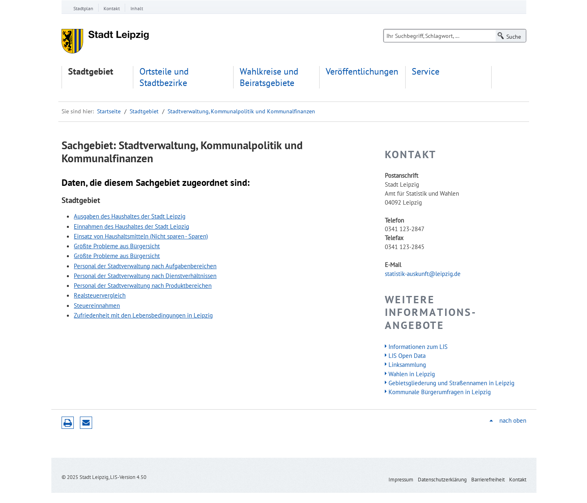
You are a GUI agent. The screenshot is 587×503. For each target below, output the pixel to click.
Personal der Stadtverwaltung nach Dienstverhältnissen (145, 275)
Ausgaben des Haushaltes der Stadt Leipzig (129, 216)
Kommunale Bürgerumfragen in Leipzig (439, 392)
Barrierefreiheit (488, 479)
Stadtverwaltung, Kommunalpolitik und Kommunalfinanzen (241, 111)
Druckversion (68, 423)
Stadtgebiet (90, 71)
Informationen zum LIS (418, 346)
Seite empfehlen (86, 423)
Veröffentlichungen (362, 71)
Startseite (109, 111)
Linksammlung (407, 364)
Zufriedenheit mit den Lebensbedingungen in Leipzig (143, 315)
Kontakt (112, 8)
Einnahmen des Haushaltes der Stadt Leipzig (131, 226)
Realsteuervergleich (100, 295)
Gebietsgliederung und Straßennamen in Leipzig (451, 383)
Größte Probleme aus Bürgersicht (117, 246)
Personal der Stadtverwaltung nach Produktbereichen (143, 285)
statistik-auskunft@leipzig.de (423, 273)
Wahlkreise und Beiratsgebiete (269, 77)
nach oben (512, 420)
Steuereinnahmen (97, 305)
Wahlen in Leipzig (411, 374)
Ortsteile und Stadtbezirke (164, 77)
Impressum (400, 479)
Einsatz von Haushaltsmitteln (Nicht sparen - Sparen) (141, 236)
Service (425, 71)
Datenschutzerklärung (442, 479)
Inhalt (136, 8)
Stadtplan (83, 8)
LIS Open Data (407, 355)
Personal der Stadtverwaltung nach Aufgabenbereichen (145, 266)
